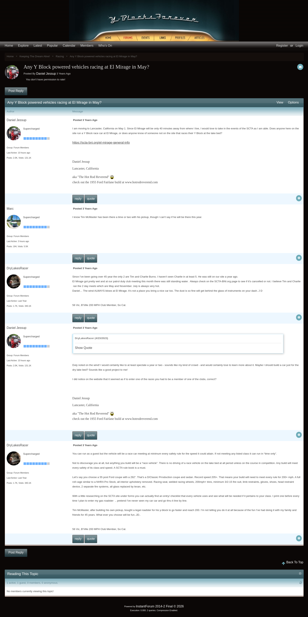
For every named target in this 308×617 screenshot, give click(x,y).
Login (299, 45)
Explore (23, 46)
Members (87, 46)
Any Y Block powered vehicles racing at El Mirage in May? (103, 56)
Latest (38, 46)
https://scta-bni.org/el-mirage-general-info (101, 142)
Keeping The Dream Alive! (35, 56)
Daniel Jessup (46, 73)
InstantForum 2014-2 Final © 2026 (160, 606)
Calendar (69, 46)
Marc (10, 208)
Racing (60, 56)
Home (8, 46)
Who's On (105, 46)
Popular (52, 46)
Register (282, 45)
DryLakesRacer (17, 268)
